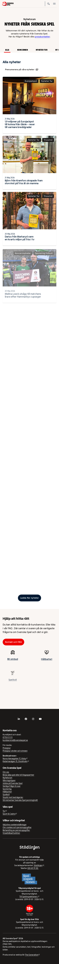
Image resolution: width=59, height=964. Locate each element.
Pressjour (7, 748)
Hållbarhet (46, 661)
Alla (7, 50)
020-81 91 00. (33, 868)
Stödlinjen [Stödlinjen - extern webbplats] (38, 865)
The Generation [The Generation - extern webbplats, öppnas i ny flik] (31, 955)
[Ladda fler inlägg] (29, 598)
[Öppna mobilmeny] (54, 3)
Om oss (6, 772)
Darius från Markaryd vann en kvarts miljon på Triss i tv (19, 240)
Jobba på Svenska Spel (12, 783)
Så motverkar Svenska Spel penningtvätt (20, 800)
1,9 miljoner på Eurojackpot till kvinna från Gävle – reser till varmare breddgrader (20, 124)
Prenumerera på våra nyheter (21, 69)
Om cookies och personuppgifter (17, 827)
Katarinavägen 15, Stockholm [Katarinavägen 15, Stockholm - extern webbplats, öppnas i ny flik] (15, 761)
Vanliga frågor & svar (11, 786)
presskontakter (42, 36)
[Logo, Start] (8, 4)
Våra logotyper (9, 780)
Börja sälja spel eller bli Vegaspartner (18, 775)
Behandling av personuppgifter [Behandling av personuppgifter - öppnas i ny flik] (16, 830)
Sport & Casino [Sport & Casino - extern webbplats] (9, 814)
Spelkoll (6, 794)
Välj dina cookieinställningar (14, 824)
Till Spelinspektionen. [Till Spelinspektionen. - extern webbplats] (28, 896)
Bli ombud (12, 659)
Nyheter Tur (41, 50)
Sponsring (7, 789)
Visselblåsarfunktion (11, 833)
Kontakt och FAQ (13, 642)
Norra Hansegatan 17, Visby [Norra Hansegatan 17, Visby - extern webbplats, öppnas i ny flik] (14, 758)
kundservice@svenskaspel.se (15, 740)
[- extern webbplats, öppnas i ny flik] (18, 719)
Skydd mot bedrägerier (13, 797)
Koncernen (22, 50)
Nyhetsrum (7, 777)
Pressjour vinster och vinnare (15, 751)
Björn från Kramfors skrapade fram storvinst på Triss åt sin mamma (24, 183)
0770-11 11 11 (8, 737)
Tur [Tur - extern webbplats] (4, 811)
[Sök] (48, 3)
